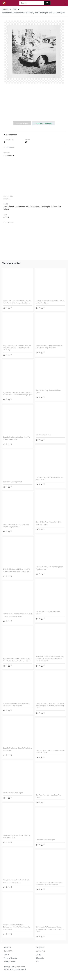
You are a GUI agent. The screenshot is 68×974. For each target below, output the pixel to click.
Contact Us (8, 951)
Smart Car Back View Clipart (13, 793)
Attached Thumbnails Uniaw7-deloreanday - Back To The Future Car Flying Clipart (16, 927)
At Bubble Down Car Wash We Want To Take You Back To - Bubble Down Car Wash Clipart (17, 347)
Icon (37, 961)
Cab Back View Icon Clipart (45, 840)
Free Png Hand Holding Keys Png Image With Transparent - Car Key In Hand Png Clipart (50, 705)
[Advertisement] (34, 103)
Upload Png (40, 951)
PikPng (5, 9)
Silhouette (40, 958)
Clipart (38, 954)
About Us (7, 947)
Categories (40, 947)
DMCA (6, 954)
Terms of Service (10, 958)
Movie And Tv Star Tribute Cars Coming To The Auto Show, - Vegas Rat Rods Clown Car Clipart (50, 658)
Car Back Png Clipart (43, 435)
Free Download (22, 123)
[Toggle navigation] (64, 3)
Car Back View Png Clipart (12, 482)
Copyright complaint (43, 123)
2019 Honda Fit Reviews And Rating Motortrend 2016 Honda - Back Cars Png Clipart (50, 929)
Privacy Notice (9, 961)
